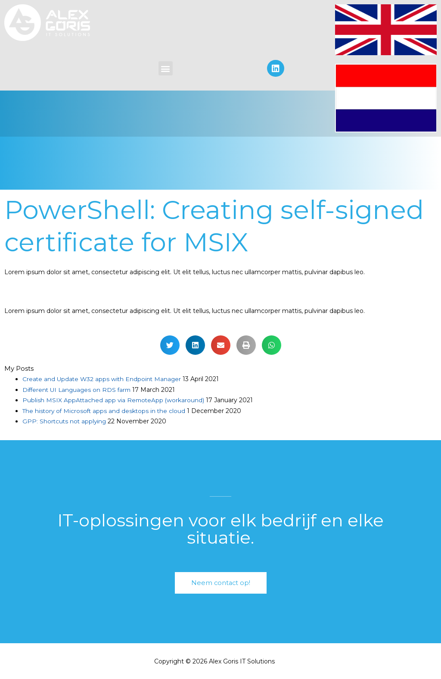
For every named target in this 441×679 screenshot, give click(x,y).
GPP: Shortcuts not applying (65, 420)
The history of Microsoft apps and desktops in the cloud (105, 410)
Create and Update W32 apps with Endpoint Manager (103, 379)
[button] (165, 68)
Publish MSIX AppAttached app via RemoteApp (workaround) (114, 400)
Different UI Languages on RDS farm (78, 389)
